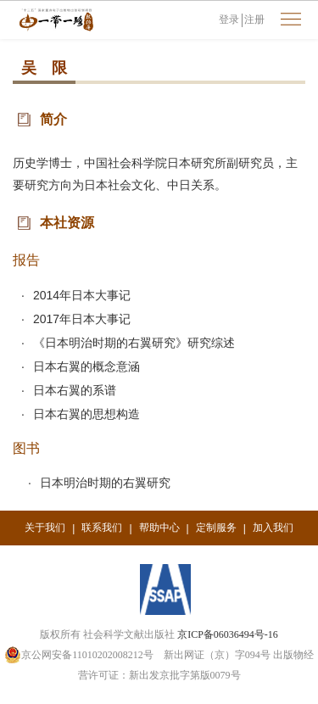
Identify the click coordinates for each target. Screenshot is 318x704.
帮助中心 (159, 528)
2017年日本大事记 (82, 319)
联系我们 (101, 528)
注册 (254, 19)
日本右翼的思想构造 (86, 414)
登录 (229, 19)
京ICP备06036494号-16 (227, 634)
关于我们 (45, 528)
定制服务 (216, 528)
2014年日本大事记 (82, 295)
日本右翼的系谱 (74, 390)
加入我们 (273, 528)
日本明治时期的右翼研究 (105, 482)
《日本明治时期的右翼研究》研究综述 (134, 342)
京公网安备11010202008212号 (78, 654)
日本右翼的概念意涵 (86, 366)
